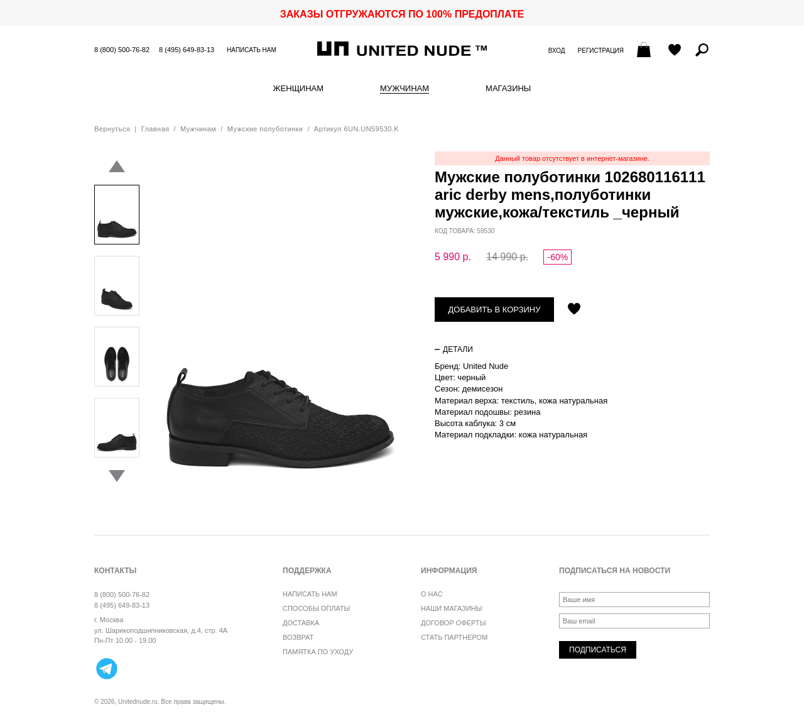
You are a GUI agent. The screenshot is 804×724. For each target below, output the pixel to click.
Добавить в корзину (494, 309)
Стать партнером (454, 637)
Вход (556, 50)
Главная (155, 129)
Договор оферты (453, 623)
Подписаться (597, 649)
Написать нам (251, 50)
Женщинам (298, 88)
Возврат (298, 637)
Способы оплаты (316, 608)
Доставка (301, 623)
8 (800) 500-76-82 (121, 49)
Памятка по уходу (318, 651)
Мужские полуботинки (265, 129)
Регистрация (601, 50)
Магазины (508, 88)
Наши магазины (451, 608)
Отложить (574, 310)
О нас (432, 594)
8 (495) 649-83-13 (186, 49)
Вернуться (112, 129)
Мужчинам (404, 88)
